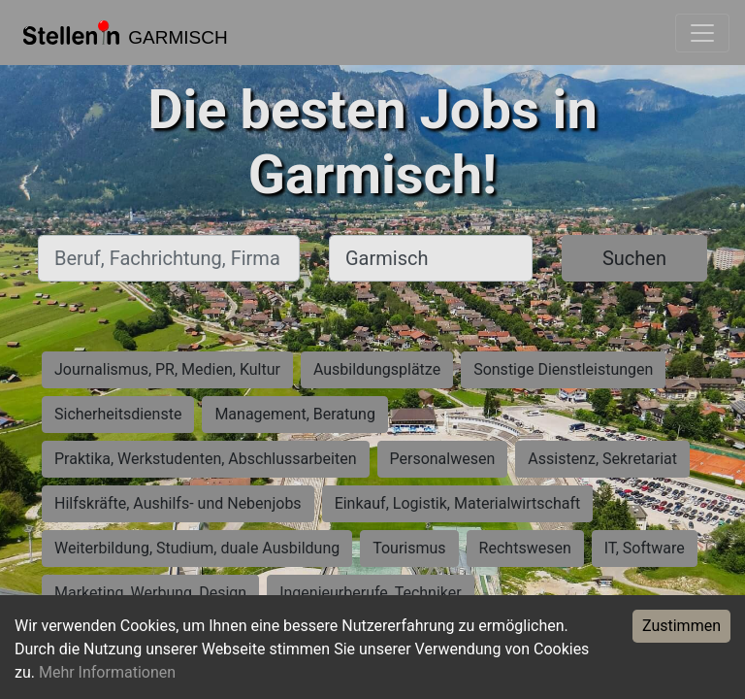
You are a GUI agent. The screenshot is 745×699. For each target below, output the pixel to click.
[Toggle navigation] (702, 33)
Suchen (634, 258)
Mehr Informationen (107, 672)
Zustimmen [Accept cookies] (681, 625)
